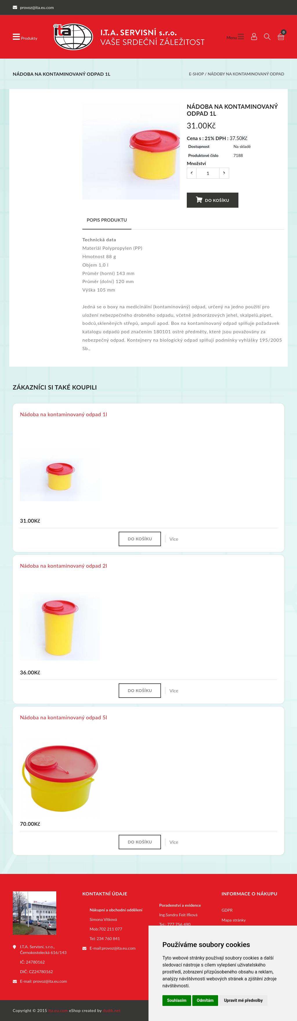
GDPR (227, 910)
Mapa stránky (234, 919)
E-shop (196, 73)
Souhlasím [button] (176, 1000)
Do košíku (212, 200)
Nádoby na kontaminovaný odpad (246, 73)
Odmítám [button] (205, 1000)
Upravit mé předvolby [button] (243, 1000)
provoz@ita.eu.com (50, 981)
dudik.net (112, 1010)
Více (173, 539)
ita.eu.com (58, 1010)
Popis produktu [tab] (107, 219)
